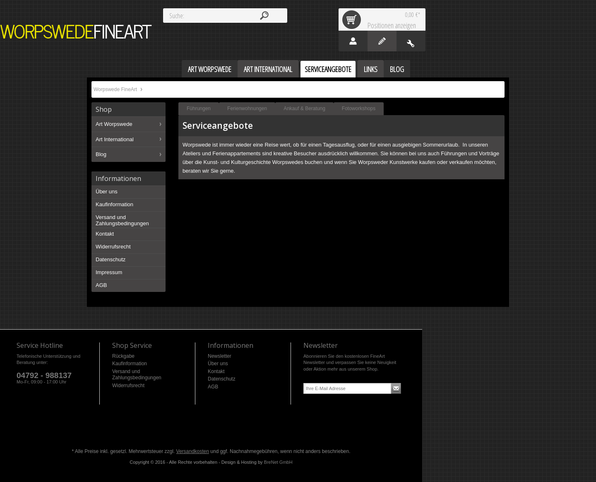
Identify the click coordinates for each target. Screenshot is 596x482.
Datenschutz (110, 259)
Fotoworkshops (358, 108)
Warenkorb (353, 19)
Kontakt (105, 234)
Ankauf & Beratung (304, 108)
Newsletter (219, 356)
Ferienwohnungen (247, 108)
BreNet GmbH (278, 462)
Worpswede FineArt (76, 32)
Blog (101, 154)
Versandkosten (192, 451)
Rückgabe (123, 356)
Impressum (109, 272)
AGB (101, 285)
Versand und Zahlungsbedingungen (122, 220)
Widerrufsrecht (113, 246)
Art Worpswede (114, 124)
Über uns (107, 191)
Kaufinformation (114, 204)
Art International (115, 139)
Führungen (199, 108)
